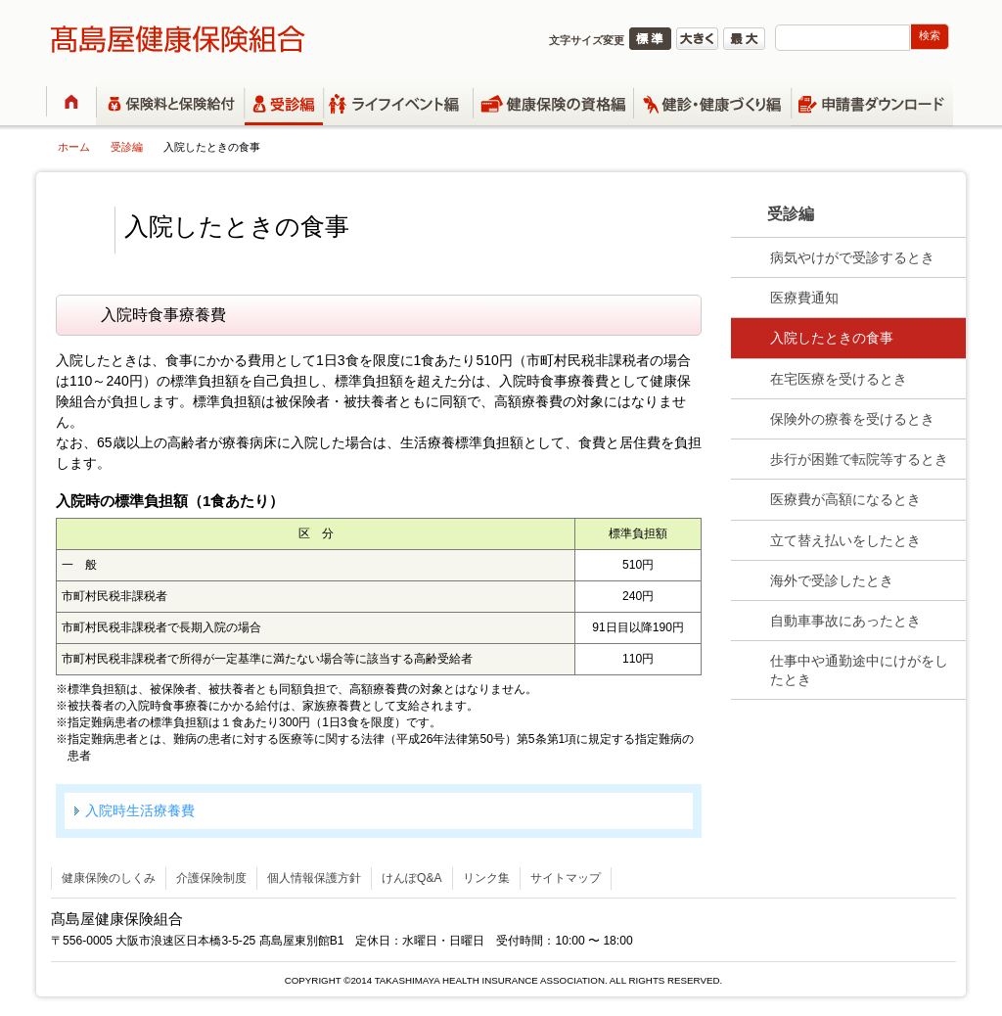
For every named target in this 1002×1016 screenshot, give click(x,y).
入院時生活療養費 (140, 810)
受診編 (127, 147)
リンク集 (486, 878)
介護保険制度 (211, 878)
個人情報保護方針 (314, 878)
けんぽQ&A (412, 878)
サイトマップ (565, 878)
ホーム (74, 147)
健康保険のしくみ (109, 878)
